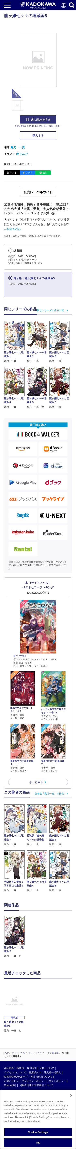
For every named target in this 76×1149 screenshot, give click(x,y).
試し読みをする (38, 119)
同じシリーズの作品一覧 (50, 310)
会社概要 (9, 1068)
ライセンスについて (15, 1072)
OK (38, 1142)
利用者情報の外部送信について (36, 1085)
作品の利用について (41, 1076)
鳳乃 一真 (18, 147)
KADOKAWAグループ (16, 1076)
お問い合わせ (11, 1081)
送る (45, 172)
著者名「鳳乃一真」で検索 (49, 793)
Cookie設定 (10, 1085)
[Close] (71, 1095)
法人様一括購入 (52, 1072)
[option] (15, 937)
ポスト (13, 172)
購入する (38, 135)
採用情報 (32, 1068)
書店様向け (35, 1072)
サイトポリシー (57, 1081)
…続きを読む (12, 228)
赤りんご (22, 153)
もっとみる (36, 782)
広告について (47, 1068)
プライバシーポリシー (33, 1081)
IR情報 (20, 1068)
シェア (29, 172)
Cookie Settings (38, 1132)
